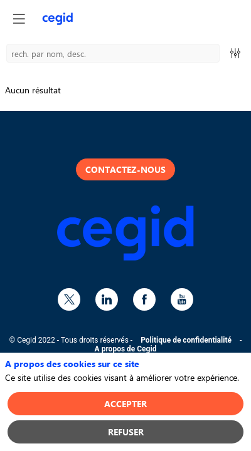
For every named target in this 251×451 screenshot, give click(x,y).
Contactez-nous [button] (125, 169)
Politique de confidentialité (186, 340)
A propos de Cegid (126, 349)
